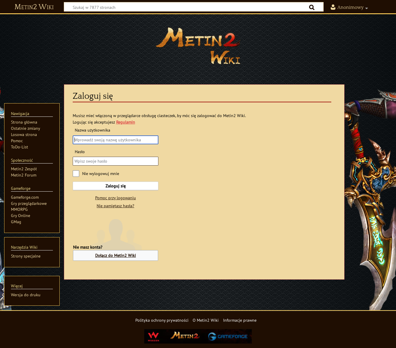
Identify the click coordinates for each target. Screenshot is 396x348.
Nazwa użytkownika (92, 130)
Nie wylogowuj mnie (100, 173)
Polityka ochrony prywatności (162, 320)
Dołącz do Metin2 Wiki (115, 255)
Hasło (80, 151)
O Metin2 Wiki (206, 320)
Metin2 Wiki (34, 7)
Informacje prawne (240, 320)
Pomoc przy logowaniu (115, 197)
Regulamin (125, 122)
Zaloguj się (116, 186)
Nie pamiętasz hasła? (115, 205)
